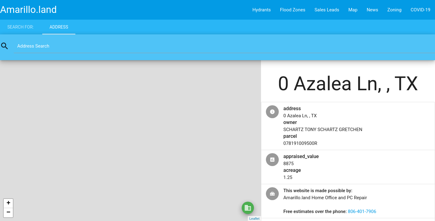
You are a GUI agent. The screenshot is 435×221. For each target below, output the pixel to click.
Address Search (33, 46)
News (372, 10)
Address (59, 27)
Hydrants (261, 10)
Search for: (20, 27)
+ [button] (8, 203)
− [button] (8, 212)
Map (352, 10)
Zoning (395, 10)
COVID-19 (420, 10)
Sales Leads (327, 10)
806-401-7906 (362, 211)
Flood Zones (292, 10)
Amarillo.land (28, 9)
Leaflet (254, 218)
